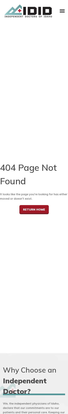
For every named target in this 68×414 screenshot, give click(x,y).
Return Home (34, 209)
